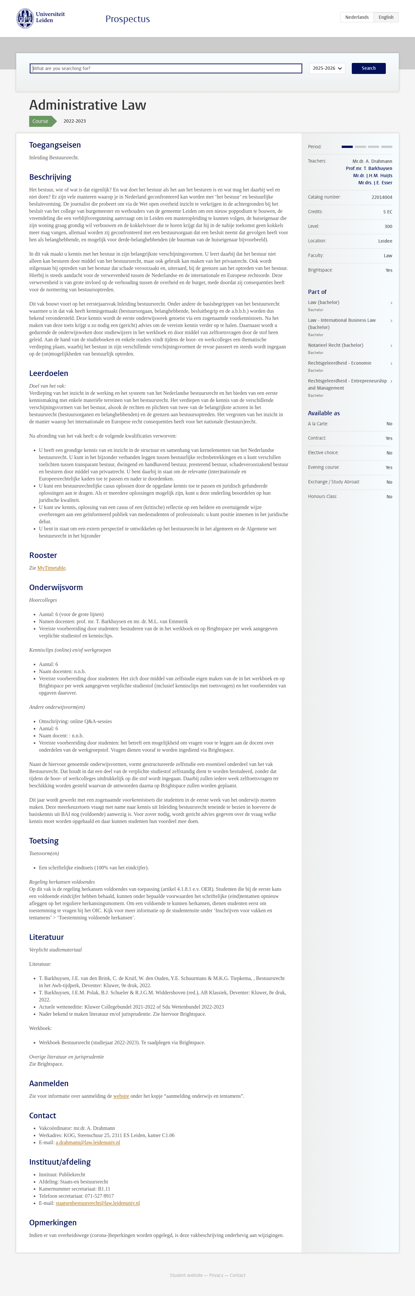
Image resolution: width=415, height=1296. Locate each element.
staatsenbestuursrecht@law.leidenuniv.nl (98, 1203)
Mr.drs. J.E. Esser (375, 183)
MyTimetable (51, 568)
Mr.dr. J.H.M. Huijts (372, 176)
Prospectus (127, 19)
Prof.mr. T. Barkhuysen (369, 168)
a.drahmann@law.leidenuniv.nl (88, 1142)
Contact (237, 1275)
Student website (186, 1275)
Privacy (216, 1275)
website (121, 1096)
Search (369, 68)
